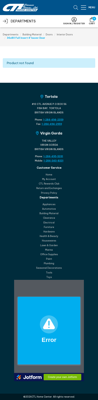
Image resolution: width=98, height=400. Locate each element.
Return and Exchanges (49, 188)
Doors (49, 34)
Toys (49, 277)
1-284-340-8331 (53, 160)
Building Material (32, 34)
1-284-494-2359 (53, 119)
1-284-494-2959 (52, 124)
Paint (49, 258)
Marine (49, 249)
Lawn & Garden (49, 245)
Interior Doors (65, 34)
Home (49, 174)
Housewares (49, 240)
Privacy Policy (49, 192)
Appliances (49, 204)
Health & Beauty (49, 236)
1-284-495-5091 (53, 156)
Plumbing (49, 263)
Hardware (49, 231)
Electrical (49, 222)
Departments (10, 34)
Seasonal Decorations (49, 267)
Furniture (49, 227)
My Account (49, 179)
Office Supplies (49, 254)
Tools (49, 272)
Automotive (49, 208)
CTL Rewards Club (49, 183)
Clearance (49, 217)
